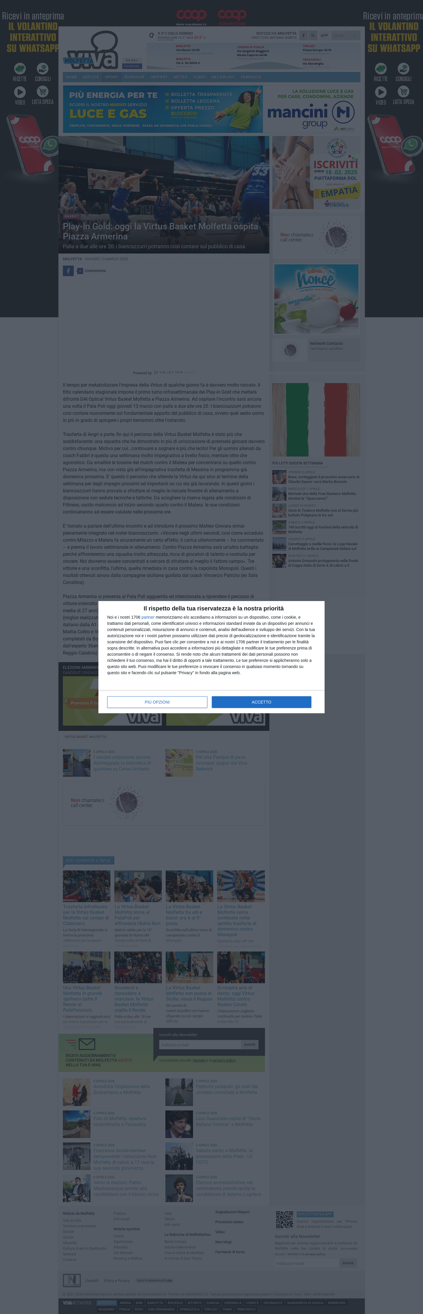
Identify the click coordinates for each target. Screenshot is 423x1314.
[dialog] (211, 657)
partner (148, 617)
